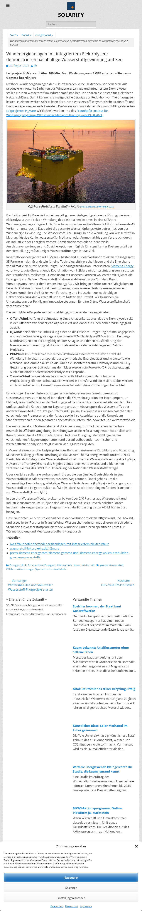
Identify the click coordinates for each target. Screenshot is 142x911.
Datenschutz (56, 906)
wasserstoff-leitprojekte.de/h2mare (34, 548)
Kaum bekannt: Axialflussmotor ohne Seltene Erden (101, 650)
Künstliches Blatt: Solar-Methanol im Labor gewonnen (100, 728)
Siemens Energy (122, 266)
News (77, 565)
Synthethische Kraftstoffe (51, 569)
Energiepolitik (44, 35)
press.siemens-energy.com (97, 206)
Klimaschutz (64, 565)
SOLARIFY (71, 15)
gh (35, 65)
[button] (136, 846)
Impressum (86, 906)
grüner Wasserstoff (111, 565)
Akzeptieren (71, 877)
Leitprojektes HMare (21, 111)
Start (14, 35)
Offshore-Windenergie (20, 569)
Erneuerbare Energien (41, 565)
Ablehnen (71, 888)
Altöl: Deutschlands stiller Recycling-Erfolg (104, 689)
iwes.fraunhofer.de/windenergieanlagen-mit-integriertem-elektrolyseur (59, 544)
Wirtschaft (88, 565)
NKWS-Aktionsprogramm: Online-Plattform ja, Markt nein (97, 810)
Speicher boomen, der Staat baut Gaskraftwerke (97, 608)
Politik (26, 35)
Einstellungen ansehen (71, 898)
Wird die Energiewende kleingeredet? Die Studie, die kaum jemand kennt (103, 769)
